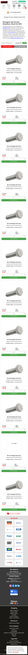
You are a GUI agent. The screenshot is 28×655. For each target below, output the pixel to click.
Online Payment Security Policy (14, 644)
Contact (19, 7)
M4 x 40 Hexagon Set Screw (14, 339)
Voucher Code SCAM (14, 616)
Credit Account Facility (14, 621)
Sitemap (14, 634)
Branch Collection (14, 615)
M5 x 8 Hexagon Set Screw (14, 494)
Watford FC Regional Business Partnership (14, 631)
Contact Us (14, 628)
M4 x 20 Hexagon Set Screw (14, 223)
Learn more (16, 652)
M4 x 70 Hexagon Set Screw (14, 455)
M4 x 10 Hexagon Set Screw (14, 107)
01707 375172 (17, 577)
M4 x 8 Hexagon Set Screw (14, 68)
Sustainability (14, 630)
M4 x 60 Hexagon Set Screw (14, 417)
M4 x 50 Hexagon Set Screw (14, 378)
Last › (18, 513)
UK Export (14, 613)
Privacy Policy (14, 642)
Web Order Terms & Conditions (14, 641)
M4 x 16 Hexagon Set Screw (14, 184)
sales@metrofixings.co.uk (16, 580)
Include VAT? (19, 43)
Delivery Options (14, 612)
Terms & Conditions (14, 639)
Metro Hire (14, 633)
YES (24, 42)
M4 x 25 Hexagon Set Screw (14, 262)
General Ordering (14, 609)
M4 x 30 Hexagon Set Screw (14, 300)
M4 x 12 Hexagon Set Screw (14, 146)
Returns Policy (14, 610)
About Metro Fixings (14, 627)
